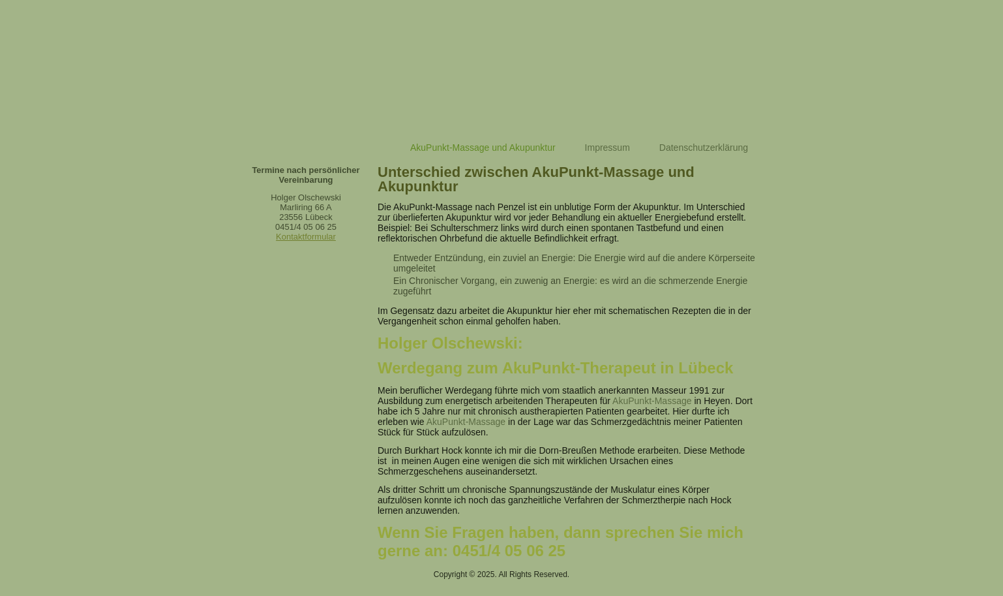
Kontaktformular (306, 237)
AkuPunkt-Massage (651, 401)
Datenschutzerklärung (703, 147)
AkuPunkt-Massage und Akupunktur (483, 147)
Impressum (607, 147)
